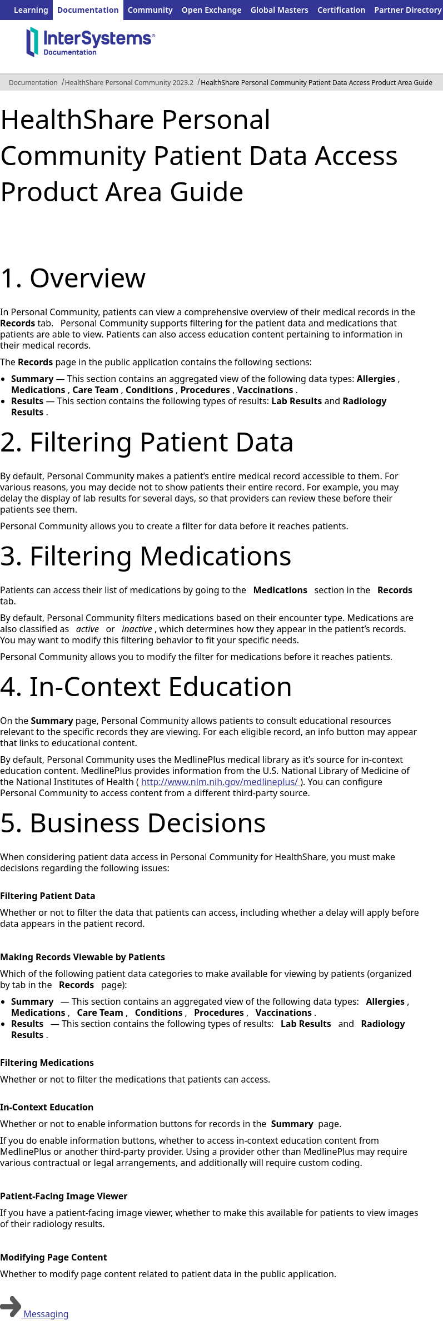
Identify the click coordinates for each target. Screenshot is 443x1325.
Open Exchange (212, 9)
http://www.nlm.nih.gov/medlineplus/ (220, 782)
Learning (31, 9)
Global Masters (279, 9)
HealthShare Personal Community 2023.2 (129, 82)
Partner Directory (408, 9)
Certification (341, 9)
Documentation (88, 9)
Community (150, 9)
